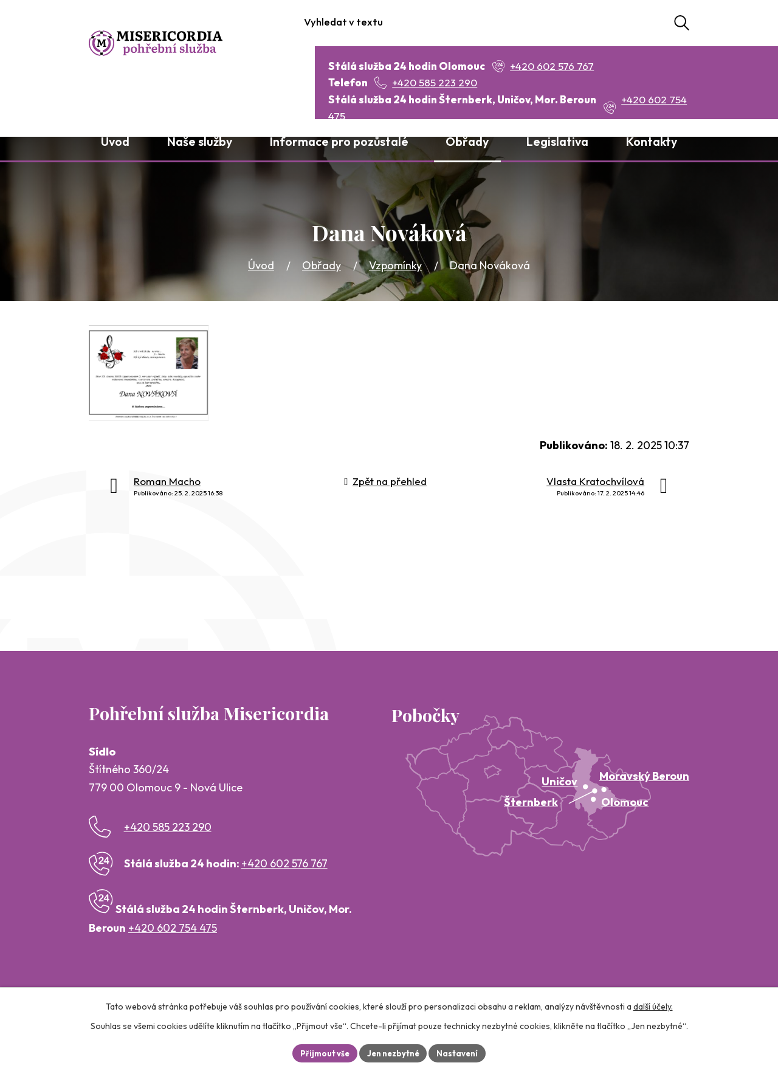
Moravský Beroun (644, 776)
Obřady (321, 265)
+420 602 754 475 (172, 928)
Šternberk (531, 802)
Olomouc (625, 802)
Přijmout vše (320, 1052)
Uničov (559, 781)
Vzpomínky (395, 265)
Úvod (261, 265)
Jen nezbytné (393, 1052)
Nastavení (462, 1052)
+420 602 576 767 (284, 863)
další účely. (653, 1004)
